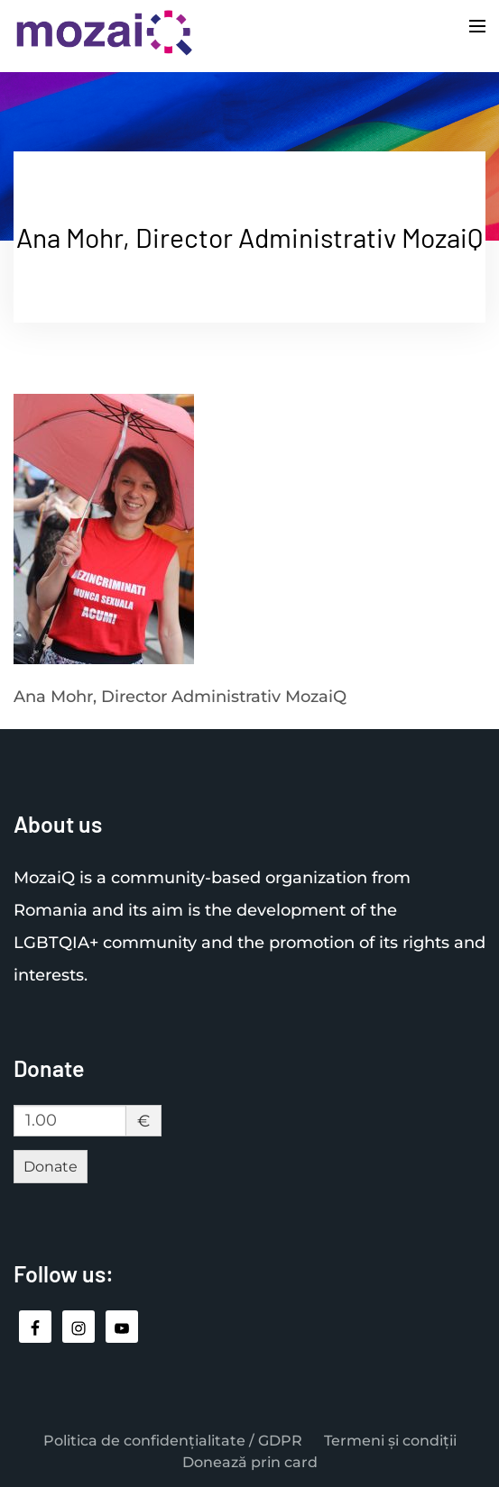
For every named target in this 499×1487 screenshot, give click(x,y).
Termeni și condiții (390, 1440)
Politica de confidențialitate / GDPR (172, 1440)
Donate (50, 1166)
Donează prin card (250, 1462)
